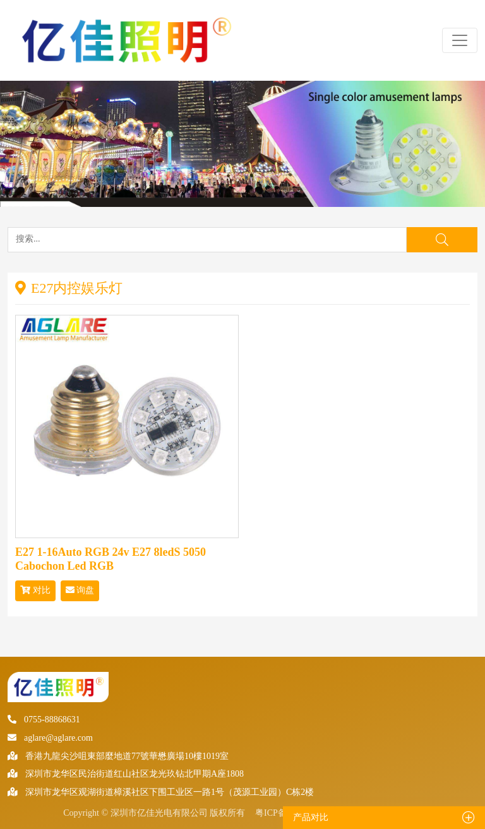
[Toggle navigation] (459, 40)
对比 (35, 590)
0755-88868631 (44, 719)
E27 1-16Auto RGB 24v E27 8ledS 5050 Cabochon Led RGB (110, 559)
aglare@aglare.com (50, 738)
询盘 (80, 590)
